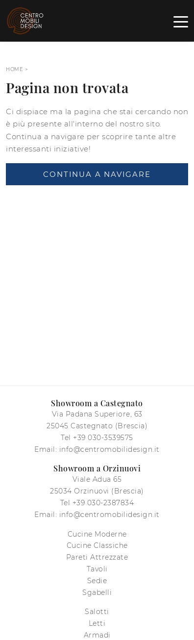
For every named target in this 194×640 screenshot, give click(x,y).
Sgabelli (97, 592)
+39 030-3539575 (103, 437)
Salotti (97, 611)
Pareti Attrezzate (97, 557)
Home (14, 69)
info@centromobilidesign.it (109, 449)
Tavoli (97, 569)
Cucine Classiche (97, 545)
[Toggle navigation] (180, 21)
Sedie (97, 580)
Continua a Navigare (96, 174)
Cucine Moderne (97, 534)
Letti (97, 623)
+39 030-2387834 (103, 502)
